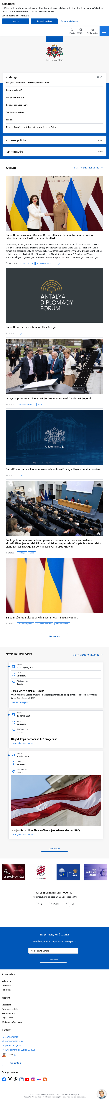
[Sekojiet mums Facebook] (4, 1079)
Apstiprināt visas (44, 21)
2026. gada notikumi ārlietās (22, 743)
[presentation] (22, 917)
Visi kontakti (15, 1063)
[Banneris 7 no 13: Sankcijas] (95, 872)
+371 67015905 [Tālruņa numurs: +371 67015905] (12, 1041)
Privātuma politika (10, 1009)
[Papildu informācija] (22, 1041)
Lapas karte (7, 1017)
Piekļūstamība (8, 1013)
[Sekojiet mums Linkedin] (21, 1080)
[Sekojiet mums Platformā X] (10, 1079)
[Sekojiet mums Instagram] (33, 1079)
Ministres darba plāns (20, 703)
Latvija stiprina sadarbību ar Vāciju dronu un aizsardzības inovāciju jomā (48, 398)
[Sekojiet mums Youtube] (27, 1079)
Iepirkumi (6, 985)
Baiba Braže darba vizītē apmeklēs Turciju (31, 327)
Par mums (6, 989)
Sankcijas (22, 553)
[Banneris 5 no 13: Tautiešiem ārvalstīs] (41, 872)
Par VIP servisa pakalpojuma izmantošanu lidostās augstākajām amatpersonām (53, 469)
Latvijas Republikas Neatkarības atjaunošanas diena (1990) (45, 830)
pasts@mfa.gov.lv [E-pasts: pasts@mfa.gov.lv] (13, 1045)
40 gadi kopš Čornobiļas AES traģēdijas (34, 739)
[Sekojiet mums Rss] (45, 1079)
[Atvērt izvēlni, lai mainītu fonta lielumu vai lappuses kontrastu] (92, 31)
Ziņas (59, 263)
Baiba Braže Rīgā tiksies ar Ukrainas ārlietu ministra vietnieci (42, 617)
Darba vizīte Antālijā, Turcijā (27, 691)
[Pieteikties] (53, 960)
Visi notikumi (54, 848)
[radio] (38, 904)
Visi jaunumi (54, 636)
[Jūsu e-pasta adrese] (53, 951)
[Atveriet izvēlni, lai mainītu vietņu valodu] (81, 31)
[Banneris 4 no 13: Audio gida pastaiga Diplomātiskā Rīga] (13, 872)
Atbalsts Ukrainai (26, 263)
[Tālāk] (103, 872)
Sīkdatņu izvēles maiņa (12, 1022)
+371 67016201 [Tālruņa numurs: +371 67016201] (12, 1037)
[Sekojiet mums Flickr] (39, 1079)
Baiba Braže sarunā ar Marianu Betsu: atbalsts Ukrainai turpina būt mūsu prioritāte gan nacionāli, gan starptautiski (49, 236)
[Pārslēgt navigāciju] (104, 31)
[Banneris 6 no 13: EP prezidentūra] (68, 872)
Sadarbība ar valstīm (44, 263)
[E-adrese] (7, 1055)
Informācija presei (25, 624)
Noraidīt (15, 21)
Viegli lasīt (6, 1004)
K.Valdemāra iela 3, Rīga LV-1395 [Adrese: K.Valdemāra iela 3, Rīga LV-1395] (20, 1050)
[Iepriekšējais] (5, 872)
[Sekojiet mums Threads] (16, 1079)
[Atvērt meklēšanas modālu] (72, 31)
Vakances (6, 981)
